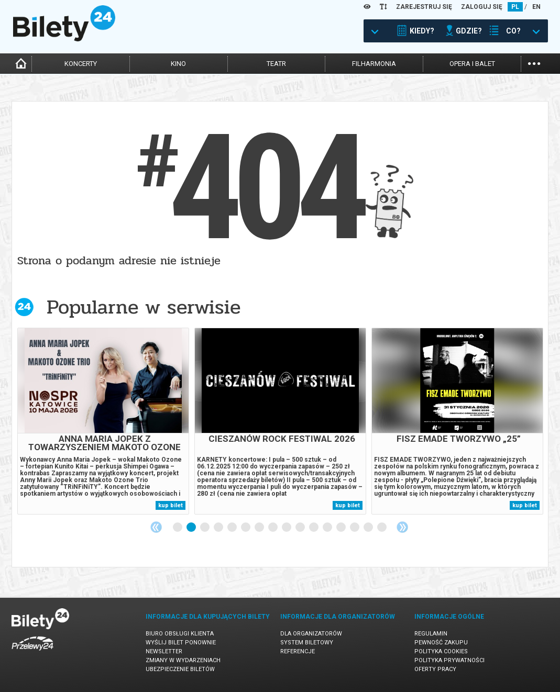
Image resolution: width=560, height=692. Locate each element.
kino (178, 64)
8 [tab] (273, 527)
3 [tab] (205, 527)
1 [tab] (178, 527)
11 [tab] (314, 527)
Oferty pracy (435, 669)
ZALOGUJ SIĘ (481, 6)
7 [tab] (260, 527)
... (534, 62)
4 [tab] (219, 527)
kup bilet (170, 505)
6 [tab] (246, 527)
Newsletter (164, 651)
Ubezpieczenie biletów (180, 669)
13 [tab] (341, 527)
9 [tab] (287, 527)
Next (402, 527)
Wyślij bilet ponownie (181, 642)
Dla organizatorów (311, 633)
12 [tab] (328, 527)
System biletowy (306, 642)
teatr (276, 64)
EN (536, 6)
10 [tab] (300, 527)
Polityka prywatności (449, 660)
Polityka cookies (441, 651)
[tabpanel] (103, 421)
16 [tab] (382, 527)
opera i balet (472, 64)
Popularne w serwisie (143, 307)
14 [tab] (355, 527)
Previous (156, 527)
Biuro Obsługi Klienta (180, 633)
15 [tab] (369, 527)
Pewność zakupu (441, 642)
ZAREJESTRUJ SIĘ (424, 6)
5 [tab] (232, 527)
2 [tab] (191, 527)
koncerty (80, 64)
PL (515, 6)
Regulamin (430, 633)
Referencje (297, 651)
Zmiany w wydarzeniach (183, 660)
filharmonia (374, 64)
